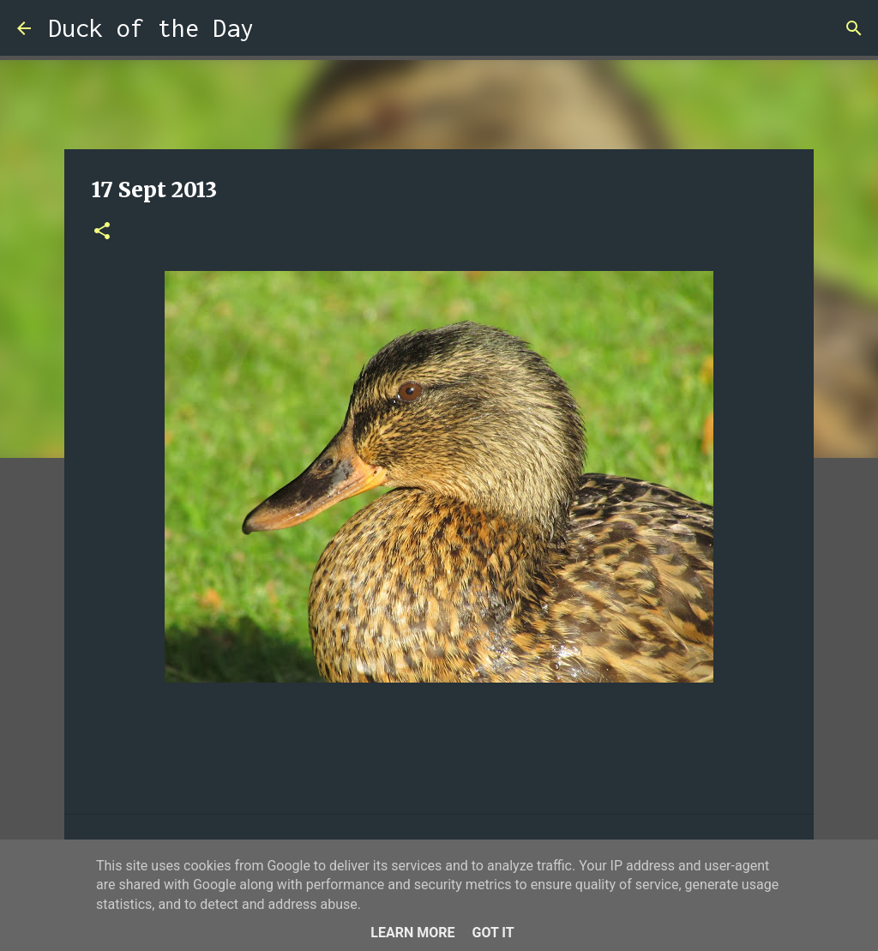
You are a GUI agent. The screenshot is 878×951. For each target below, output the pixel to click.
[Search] (278, 28)
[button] (102, 232)
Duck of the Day (151, 28)
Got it (493, 932)
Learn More (412, 932)
